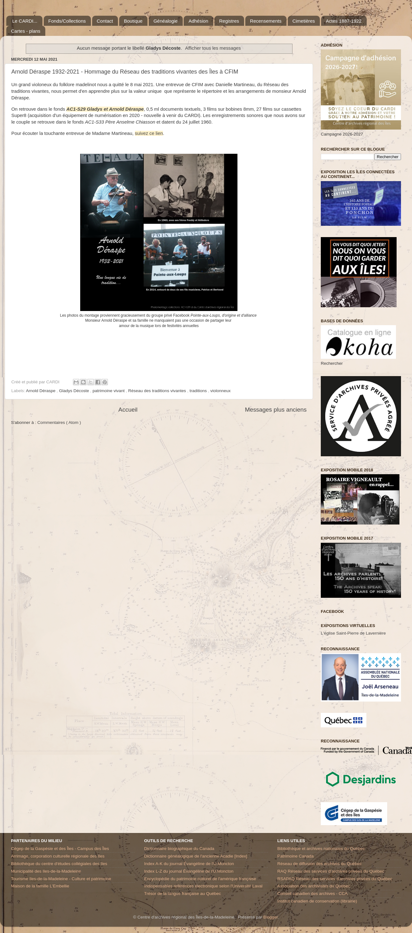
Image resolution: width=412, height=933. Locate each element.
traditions (199, 390)
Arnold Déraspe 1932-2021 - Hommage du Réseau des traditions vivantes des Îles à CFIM (124, 72)
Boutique (133, 21)
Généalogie (165, 21)
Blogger (270, 917)
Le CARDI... (24, 21)
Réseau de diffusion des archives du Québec (319, 863)
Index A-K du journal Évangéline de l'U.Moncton (189, 863)
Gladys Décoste (74, 390)
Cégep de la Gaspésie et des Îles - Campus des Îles (60, 848)
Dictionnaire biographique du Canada (179, 848)
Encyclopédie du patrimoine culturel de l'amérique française (200, 878)
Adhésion (198, 21)
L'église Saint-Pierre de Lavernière (353, 633)
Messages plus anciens (276, 409)
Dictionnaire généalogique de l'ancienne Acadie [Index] (195, 856)
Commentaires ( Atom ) (59, 422)
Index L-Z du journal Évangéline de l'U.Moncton (188, 871)
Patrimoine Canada (295, 856)
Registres (229, 21)
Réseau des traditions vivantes (157, 390)
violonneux (220, 390)
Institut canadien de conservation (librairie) (317, 901)
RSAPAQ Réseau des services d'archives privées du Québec (335, 878)
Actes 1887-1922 (343, 21)
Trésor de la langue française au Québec (182, 893)
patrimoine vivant (109, 390)
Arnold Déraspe (41, 390)
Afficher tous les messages (213, 48)
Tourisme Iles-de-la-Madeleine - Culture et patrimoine (61, 878)
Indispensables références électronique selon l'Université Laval (203, 886)
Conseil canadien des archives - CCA (312, 893)
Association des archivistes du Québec (313, 886)
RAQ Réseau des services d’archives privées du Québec (330, 871)
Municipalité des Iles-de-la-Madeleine (46, 871)
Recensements (265, 21)
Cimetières (303, 21)
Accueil (127, 409)
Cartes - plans (25, 31)
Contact (105, 21)
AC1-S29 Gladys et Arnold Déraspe (105, 109)
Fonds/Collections (67, 21)
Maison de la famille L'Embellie (40, 886)
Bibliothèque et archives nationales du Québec (321, 848)
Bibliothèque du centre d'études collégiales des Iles (59, 863)
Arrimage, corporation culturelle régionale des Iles (57, 856)
